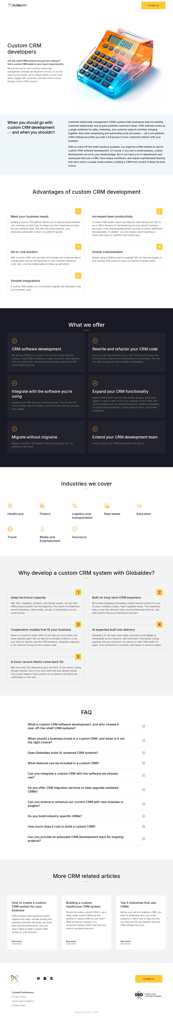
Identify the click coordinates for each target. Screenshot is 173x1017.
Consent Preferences (23, 992)
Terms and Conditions (23, 1001)
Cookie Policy (19, 1005)
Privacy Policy (19, 997)
